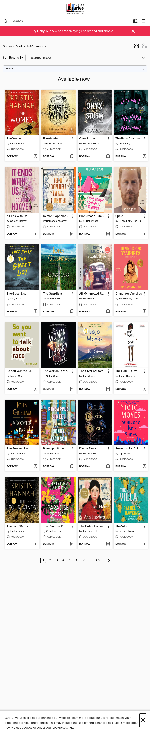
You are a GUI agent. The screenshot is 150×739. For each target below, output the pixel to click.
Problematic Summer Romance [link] (92, 216)
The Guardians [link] (52, 294)
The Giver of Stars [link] (91, 371)
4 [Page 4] (63, 560)
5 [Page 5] (70, 560)
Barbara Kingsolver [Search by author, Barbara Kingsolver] (56, 221)
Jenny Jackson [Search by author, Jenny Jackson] (54, 453)
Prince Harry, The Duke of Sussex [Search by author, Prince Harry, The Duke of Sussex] (131, 221)
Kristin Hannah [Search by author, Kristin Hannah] (18, 143)
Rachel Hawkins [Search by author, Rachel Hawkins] (127, 531)
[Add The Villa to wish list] (144, 544)
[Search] (5, 21)
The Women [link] (14, 138)
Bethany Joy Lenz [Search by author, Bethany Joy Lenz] (128, 298)
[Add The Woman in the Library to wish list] (71, 389)
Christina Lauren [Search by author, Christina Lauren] (55, 531)
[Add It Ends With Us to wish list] (35, 234)
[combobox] (67, 21)
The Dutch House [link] (91, 526)
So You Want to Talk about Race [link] (20, 371)
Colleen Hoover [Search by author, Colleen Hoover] (18, 221)
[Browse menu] (143, 21)
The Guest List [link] (16, 294)
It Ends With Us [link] (17, 216)
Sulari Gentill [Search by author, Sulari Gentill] (53, 376)
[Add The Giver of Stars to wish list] (107, 389)
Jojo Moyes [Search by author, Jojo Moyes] (89, 376)
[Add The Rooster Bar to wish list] (35, 466)
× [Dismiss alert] (133, 31)
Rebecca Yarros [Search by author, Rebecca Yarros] (54, 143)
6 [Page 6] (77, 560)
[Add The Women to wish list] (35, 156)
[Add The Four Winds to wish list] (35, 544)
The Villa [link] (121, 526)
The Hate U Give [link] (126, 371)
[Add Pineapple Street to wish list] (71, 466)
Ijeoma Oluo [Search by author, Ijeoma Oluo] (16, 376)
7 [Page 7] (84, 560)
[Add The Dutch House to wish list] (107, 544)
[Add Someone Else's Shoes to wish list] (144, 466)
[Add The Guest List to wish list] (35, 311)
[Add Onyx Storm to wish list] (107, 156)
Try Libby (38, 31)
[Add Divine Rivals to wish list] (107, 466)
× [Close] (142, 720)
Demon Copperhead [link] (56, 216)
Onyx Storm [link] (87, 138)
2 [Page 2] (50, 560)
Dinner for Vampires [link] (128, 294)
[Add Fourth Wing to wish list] (71, 156)
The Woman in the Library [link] (56, 371)
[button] (136, 47)
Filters (10, 68)
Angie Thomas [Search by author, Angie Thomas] (127, 376)
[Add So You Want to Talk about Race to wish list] (35, 389)
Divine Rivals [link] (87, 448)
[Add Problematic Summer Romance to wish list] (107, 234)
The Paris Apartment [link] (128, 138)
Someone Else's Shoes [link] (129, 448)
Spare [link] (119, 216)
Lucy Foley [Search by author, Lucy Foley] (124, 143)
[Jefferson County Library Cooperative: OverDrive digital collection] (75, 8)
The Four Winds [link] (17, 526)
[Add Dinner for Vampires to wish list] (144, 311)
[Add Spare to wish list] (144, 234)
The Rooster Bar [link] (17, 448)
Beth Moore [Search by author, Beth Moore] (89, 298)
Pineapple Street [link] (54, 448)
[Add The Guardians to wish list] (71, 311)
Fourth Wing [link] (51, 138)
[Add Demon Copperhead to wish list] (71, 234)
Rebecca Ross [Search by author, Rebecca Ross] (90, 453)
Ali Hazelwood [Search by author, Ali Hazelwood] (90, 221)
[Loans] (135, 22)
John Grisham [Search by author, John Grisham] (53, 298)
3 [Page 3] (57, 560)
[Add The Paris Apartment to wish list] (144, 156)
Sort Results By (13, 58)
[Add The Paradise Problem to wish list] (71, 544)
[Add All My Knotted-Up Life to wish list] (107, 311)
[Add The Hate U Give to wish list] (144, 389)
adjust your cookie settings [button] (55, 728)
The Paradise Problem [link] (56, 526)
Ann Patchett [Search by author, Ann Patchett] (90, 531)
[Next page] (109, 560)
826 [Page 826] (99, 560)
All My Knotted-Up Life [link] (92, 294)
